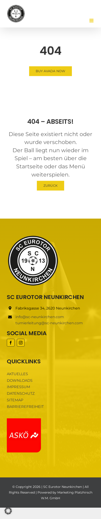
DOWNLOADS (20, 380)
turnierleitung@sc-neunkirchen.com (49, 323)
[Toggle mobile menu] (91, 20)
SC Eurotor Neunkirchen (62, 487)
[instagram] (21, 343)
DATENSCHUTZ (21, 393)
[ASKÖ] (24, 420)
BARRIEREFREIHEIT (25, 406)
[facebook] (11, 343)
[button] (8, 511)
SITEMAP (15, 400)
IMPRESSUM (18, 387)
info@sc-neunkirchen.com (39, 317)
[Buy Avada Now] (50, 71)
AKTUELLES (17, 374)
